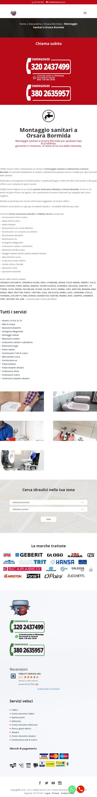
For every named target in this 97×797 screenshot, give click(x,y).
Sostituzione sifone (10, 371)
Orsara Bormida (53, 23)
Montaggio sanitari (10, 335)
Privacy (55, 793)
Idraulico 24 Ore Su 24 (12, 320)
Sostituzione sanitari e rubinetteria (17, 342)
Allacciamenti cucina (11, 356)
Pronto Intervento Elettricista (25, 724)
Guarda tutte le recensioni (48, 689)
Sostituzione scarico (11, 374)
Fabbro (15, 710)
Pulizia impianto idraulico (13, 367)
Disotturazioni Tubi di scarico (15, 353)
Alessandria (35, 23)
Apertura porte (18, 717)
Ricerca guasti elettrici (21, 728)
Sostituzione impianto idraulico (16, 378)
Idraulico (15, 732)
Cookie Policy (67, 793)
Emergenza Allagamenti (12, 331)
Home (23, 23)
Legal (47, 793)
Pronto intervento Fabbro (23, 713)
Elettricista (16, 721)
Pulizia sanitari (8, 349)
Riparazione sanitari (11, 338)
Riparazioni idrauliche (11, 327)
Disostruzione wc (9, 360)
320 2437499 (39, 2)
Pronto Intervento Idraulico (24, 736)
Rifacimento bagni (10, 346)
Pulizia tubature (9, 364)
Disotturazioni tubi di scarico (24, 739)
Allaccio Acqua (8, 324)
